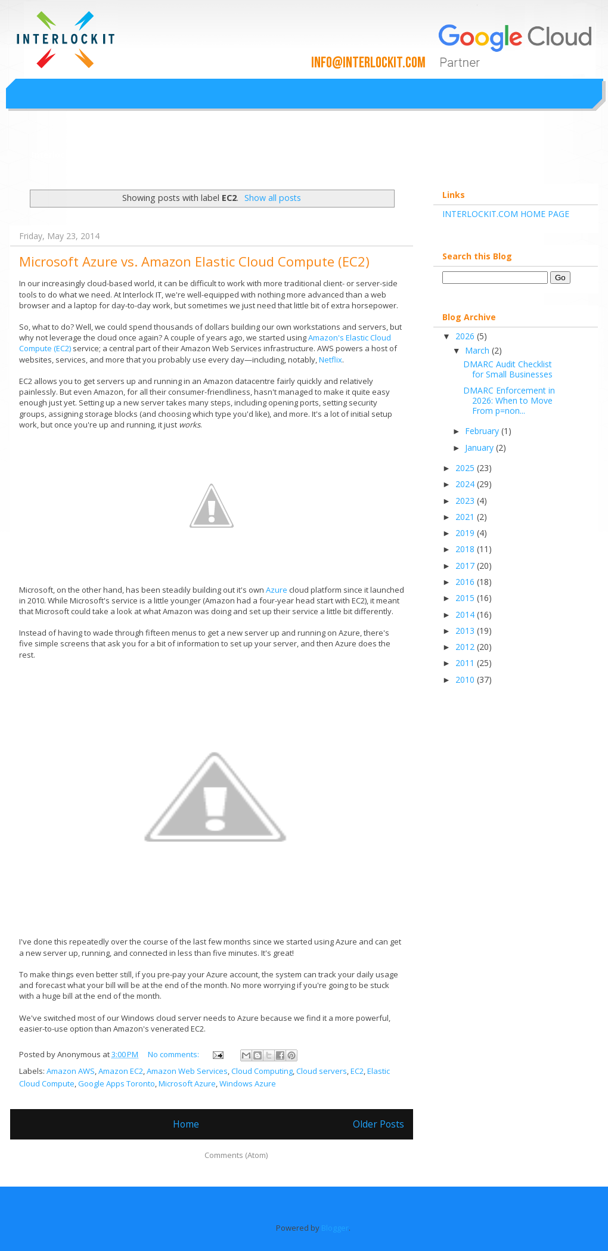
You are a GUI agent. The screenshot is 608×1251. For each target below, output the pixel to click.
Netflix (330, 359)
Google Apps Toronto (116, 1083)
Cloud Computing (262, 1071)
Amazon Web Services (187, 1071)
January (480, 447)
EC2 (357, 1071)
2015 (466, 597)
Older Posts (378, 1124)
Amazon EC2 (120, 1071)
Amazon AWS (70, 1071)
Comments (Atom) (236, 1155)
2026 (466, 336)
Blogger (335, 1227)
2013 (466, 630)
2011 (466, 662)
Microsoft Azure (187, 1083)
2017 (466, 565)
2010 (466, 679)
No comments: (174, 1054)
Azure (276, 589)
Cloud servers (321, 1071)
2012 (466, 646)
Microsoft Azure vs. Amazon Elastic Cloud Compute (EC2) (194, 261)
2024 (466, 484)
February (483, 430)
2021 (466, 516)
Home (186, 1124)
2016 (466, 581)
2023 (466, 500)
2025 (466, 467)
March (478, 350)
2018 (466, 549)
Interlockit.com (65, 154)
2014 (466, 614)
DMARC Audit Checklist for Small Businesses (508, 369)
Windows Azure (247, 1083)
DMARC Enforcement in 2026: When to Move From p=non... (509, 400)
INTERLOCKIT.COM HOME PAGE (505, 213)
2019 (466, 532)
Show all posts (272, 197)
